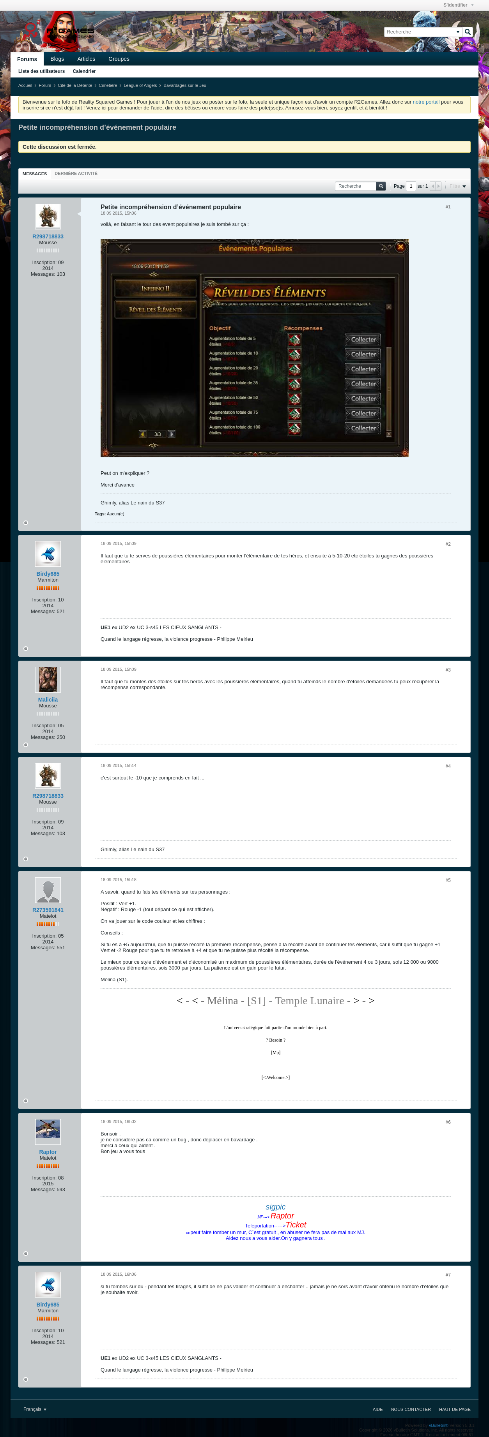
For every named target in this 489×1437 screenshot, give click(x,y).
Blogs (57, 59)
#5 (448, 880)
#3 (448, 670)
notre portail (426, 102)
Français (34, 1409)
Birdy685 (47, 574)
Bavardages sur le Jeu (184, 85)
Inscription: (44, 262)
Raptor (48, 1152)
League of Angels (140, 85)
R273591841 (48, 910)
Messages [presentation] (35, 173)
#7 (448, 1275)
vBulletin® (438, 1425)
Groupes (118, 59)
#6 (448, 1122)
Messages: (43, 274)
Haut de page (455, 1409)
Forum (45, 85)
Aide (378, 1409)
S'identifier (458, 5)
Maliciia (48, 699)
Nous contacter (411, 1409)
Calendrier (84, 71)
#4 (448, 766)
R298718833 (48, 236)
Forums (27, 59)
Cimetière (108, 85)
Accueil (25, 85)
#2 (448, 544)
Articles (86, 59)
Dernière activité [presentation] (76, 173)
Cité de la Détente (75, 85)
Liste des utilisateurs (41, 71)
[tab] (34, 173)
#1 (448, 207)
